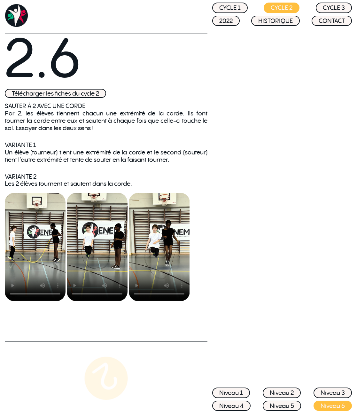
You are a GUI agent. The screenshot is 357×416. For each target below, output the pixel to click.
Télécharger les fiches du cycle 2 (55, 93)
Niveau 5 (282, 406)
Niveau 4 (231, 406)
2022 (226, 22)
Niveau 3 (333, 392)
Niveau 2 (282, 392)
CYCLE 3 (334, 9)
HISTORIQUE (275, 22)
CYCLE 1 (230, 9)
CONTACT (332, 22)
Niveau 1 (231, 392)
